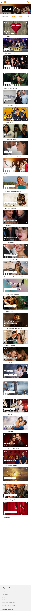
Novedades (5, 16)
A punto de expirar (17, 16)
